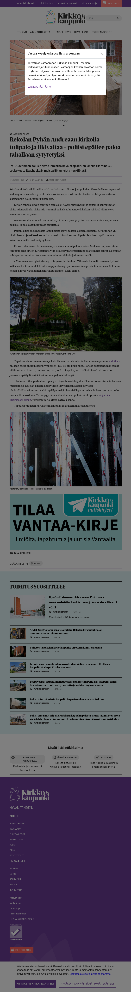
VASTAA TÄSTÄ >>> (40, 86)
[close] (101, 53)
